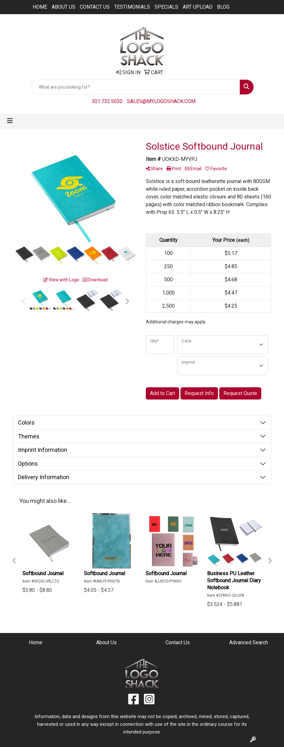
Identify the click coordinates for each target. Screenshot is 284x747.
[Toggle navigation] (10, 120)
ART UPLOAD (198, 7)
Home (40, 7)
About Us (63, 7)
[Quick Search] (135, 87)
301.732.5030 (107, 101)
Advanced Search (248, 642)
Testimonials (132, 7)
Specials (166, 7)
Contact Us (95, 7)
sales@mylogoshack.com (161, 101)
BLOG (223, 7)
